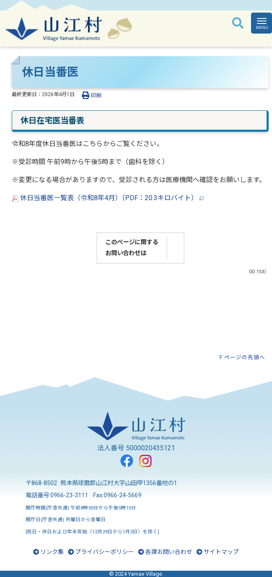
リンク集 (48, 551)
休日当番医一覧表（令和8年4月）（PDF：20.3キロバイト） (108, 198)
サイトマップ (217, 551)
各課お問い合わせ (165, 551)
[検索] (237, 23)
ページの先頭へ (244, 357)
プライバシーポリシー (101, 551)
